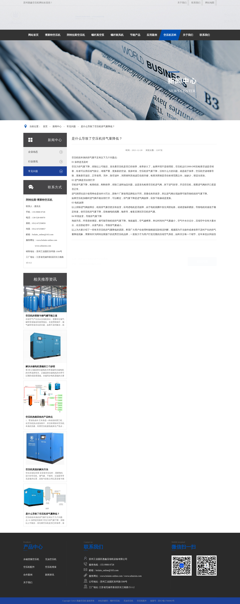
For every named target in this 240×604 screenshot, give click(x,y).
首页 (45, 126)
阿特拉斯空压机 (76, 35)
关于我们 (182, 2)
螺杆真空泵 (97, 35)
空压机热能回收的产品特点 (39, 417)
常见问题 (71, 126)
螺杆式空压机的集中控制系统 (93, 254)
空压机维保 (50, 567)
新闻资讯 (49, 575)
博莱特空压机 (52, 35)
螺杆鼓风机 (117, 35)
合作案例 (27, 575)
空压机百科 (169, 35)
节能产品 (135, 35)
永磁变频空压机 (31, 559)
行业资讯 (33, 161)
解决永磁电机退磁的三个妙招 (40, 366)
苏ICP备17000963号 (166, 601)
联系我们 (195, 2)
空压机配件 (29, 567)
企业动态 (33, 152)
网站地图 (209, 2)
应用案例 (152, 35)
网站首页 (33, 35)
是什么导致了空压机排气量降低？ (98, 126)
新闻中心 (57, 126)
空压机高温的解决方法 (37, 469)
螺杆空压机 (115, 601)
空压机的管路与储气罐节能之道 (41, 315)
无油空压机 (50, 559)
